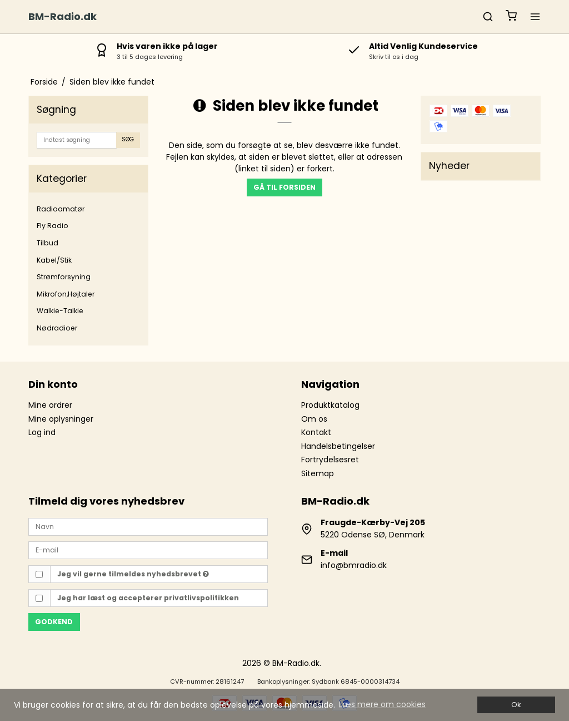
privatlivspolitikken (201, 598)
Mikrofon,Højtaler (65, 294)
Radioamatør (60, 209)
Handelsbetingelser (338, 446)
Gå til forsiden (284, 187)
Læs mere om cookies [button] (382, 704)
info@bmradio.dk (354, 565)
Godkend (54, 621)
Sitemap (317, 473)
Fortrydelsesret (330, 459)
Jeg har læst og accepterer (148, 598)
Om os (314, 418)
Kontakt (316, 432)
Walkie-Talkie (60, 310)
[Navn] (148, 525)
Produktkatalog (330, 405)
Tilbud (47, 243)
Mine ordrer (50, 405)
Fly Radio (52, 225)
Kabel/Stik (54, 260)
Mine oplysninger (60, 418)
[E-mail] (148, 549)
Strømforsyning (64, 277)
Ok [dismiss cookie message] (516, 704)
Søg (128, 139)
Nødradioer (57, 328)
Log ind (42, 432)
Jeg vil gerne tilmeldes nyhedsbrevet (133, 574)
